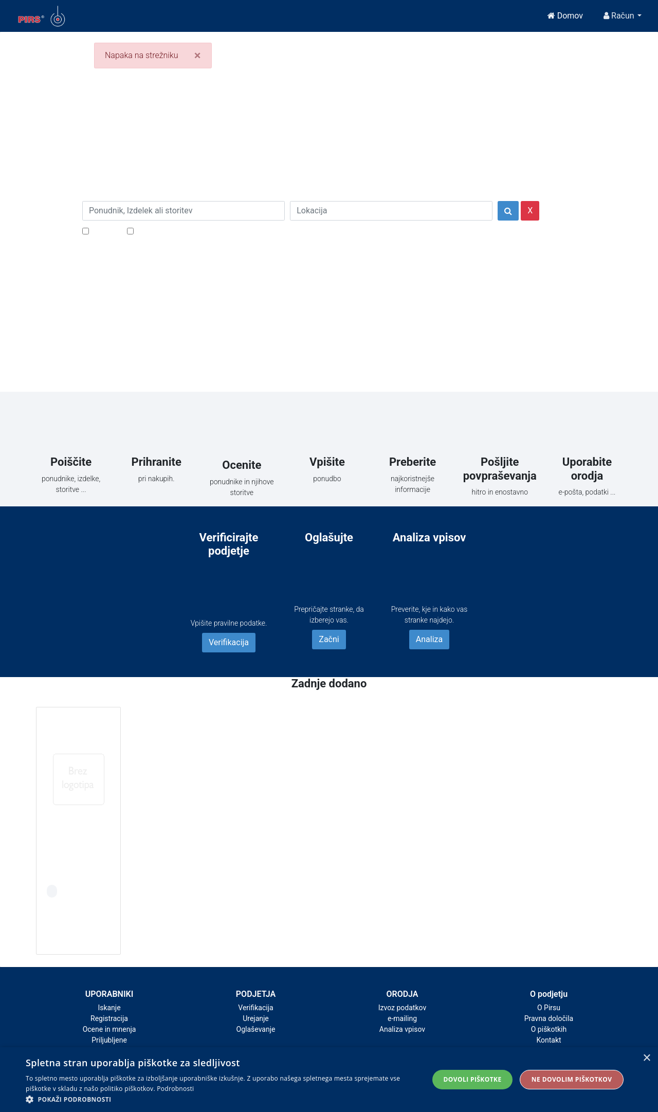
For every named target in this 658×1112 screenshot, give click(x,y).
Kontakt (548, 1040)
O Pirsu (548, 1008)
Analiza (429, 639)
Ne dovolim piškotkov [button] (572, 1079)
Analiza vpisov (402, 1029)
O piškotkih (548, 1029)
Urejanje (256, 1018)
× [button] (646, 1058)
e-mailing (402, 1018)
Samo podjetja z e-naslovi (182, 230)
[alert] (329, 1079)
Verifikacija (229, 642)
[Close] (197, 55)
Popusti (105, 230)
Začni (329, 639)
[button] (221, 1099)
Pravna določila (548, 1018)
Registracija (109, 1018)
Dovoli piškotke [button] (473, 1079)
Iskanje (109, 1008)
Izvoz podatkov (402, 1008)
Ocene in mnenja (109, 1029)
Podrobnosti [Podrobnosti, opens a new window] (175, 1088)
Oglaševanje (256, 1029)
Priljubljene (109, 1040)
